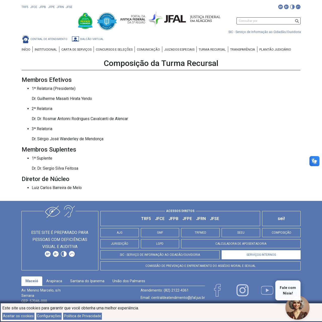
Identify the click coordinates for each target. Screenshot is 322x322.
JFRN (60, 7)
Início (26, 49)
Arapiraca (54, 281)
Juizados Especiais (179, 49)
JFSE (69, 7)
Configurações (49, 316)
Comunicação (148, 49)
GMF (160, 232)
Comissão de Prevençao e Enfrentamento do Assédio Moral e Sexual (200, 266)
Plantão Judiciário (275, 49)
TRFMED (200, 232)
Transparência (242, 49)
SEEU (241, 232)
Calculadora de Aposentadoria (240, 243)
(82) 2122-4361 (176, 290)
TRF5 (24, 7)
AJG (120, 232)
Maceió (31, 281)
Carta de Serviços (76, 49)
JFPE (51, 7)
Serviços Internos (261, 255)
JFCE (33, 7)
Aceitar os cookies (18, 316)
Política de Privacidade (82, 316)
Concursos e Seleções (114, 49)
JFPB (42, 7)
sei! (281, 218)
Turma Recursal (212, 49)
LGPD (160, 243)
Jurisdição (119, 243)
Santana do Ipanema (87, 281)
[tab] (31, 281)
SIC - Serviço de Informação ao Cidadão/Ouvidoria (264, 32)
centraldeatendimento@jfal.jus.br (178, 298)
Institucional (46, 49)
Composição (281, 232)
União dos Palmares (128, 281)
